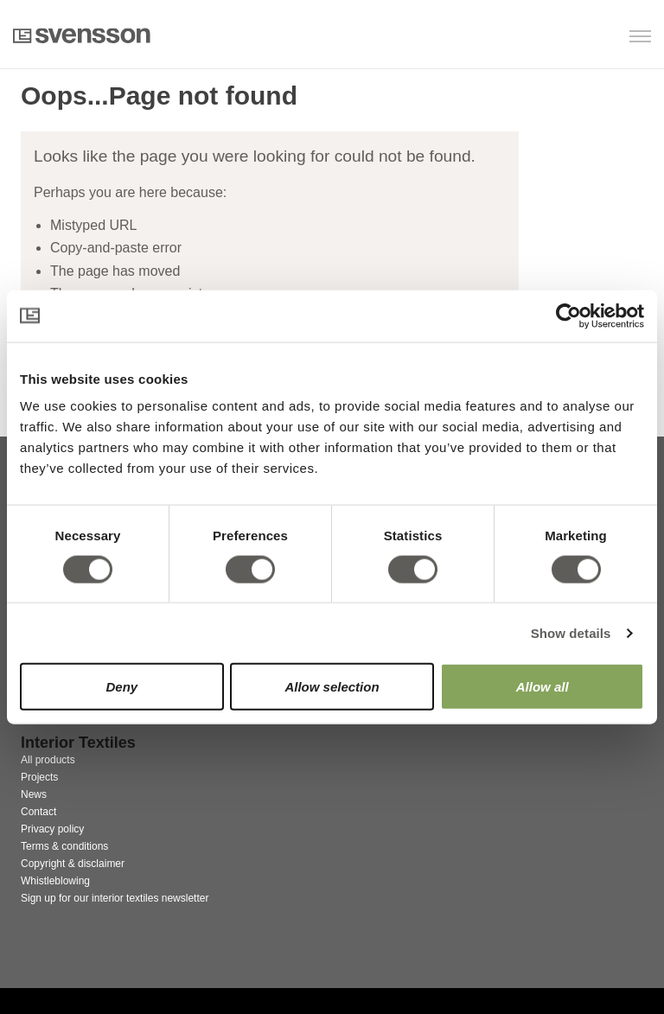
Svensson (81, 35)
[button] (562, 37)
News (34, 794)
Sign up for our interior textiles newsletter (114, 898)
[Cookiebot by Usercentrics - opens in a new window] (568, 315)
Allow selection (331, 686)
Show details (571, 632)
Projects (39, 777)
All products (48, 760)
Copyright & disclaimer (72, 864)
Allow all (542, 686)
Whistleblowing (55, 881)
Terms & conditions (64, 846)
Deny (121, 686)
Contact (38, 812)
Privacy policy (52, 829)
